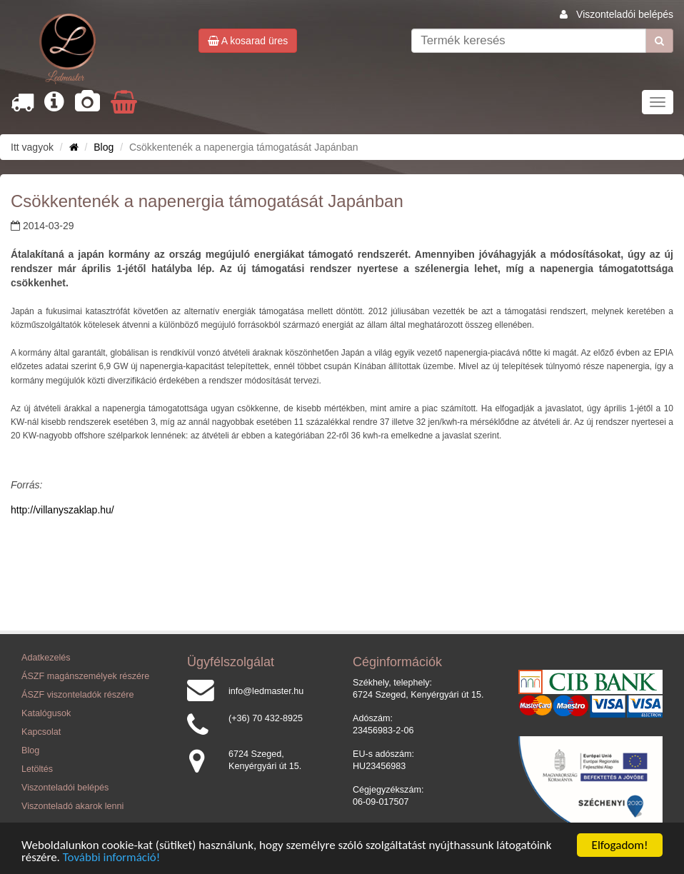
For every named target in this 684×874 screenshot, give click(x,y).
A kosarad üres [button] (248, 40)
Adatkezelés (46, 658)
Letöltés (37, 769)
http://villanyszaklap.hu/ (62, 510)
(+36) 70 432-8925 (265, 718)
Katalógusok (46, 713)
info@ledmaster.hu (265, 691)
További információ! (112, 857)
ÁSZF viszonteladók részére (77, 695)
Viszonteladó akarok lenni (72, 806)
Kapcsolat (41, 732)
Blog (104, 147)
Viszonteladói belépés (624, 14)
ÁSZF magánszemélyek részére (85, 676)
